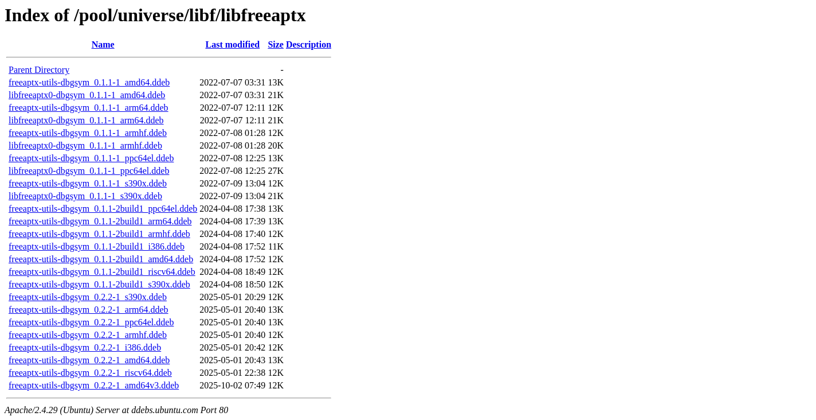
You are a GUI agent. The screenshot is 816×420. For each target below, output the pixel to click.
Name (103, 44)
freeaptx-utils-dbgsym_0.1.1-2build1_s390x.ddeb (99, 284)
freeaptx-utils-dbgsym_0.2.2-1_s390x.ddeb (88, 297)
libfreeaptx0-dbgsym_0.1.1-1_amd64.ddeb (87, 95)
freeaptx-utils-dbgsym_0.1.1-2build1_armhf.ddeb (99, 234)
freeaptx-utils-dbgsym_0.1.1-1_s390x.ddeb (88, 183)
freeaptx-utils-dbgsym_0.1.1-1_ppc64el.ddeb (91, 158)
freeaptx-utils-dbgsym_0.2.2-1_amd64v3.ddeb (94, 385)
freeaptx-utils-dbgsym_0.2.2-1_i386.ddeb (85, 347)
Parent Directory (39, 70)
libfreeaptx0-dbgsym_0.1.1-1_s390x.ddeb (85, 196)
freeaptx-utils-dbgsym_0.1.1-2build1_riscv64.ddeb (102, 272)
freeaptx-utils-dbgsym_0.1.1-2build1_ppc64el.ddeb (103, 208)
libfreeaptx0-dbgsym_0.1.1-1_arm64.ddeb (86, 120)
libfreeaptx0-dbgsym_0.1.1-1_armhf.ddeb (85, 145)
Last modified (232, 44)
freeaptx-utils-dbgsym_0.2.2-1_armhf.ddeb (88, 335)
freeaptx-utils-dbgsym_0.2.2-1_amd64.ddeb (89, 360)
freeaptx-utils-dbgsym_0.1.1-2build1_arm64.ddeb (100, 221)
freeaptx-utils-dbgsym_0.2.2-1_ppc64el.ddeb (91, 322)
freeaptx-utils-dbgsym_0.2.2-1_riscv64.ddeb (90, 373)
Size (276, 44)
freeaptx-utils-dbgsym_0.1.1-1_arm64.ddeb (88, 107)
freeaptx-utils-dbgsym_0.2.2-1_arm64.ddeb (88, 309)
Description (308, 44)
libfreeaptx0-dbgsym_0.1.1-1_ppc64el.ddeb (89, 171)
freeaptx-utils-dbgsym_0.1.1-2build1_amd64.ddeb (101, 259)
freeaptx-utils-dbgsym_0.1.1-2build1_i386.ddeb (97, 246)
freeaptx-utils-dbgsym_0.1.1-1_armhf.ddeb (88, 133)
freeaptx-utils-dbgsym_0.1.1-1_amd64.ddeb (89, 82)
